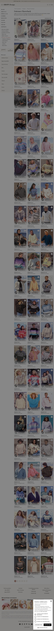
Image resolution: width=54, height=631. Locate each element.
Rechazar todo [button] (38, 624)
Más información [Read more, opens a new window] (44, 611)
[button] (43, 627)
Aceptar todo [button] (47, 624)
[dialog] (43, 615)
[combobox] (51, 601)
